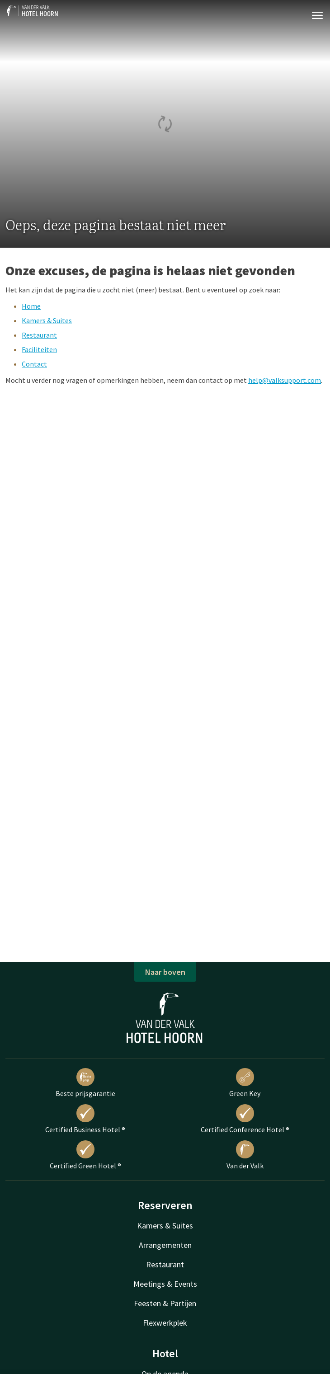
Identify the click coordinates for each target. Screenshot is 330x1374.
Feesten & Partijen (165, 1303)
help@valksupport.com (284, 380)
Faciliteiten (39, 349)
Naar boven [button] (165, 972)
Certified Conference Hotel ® (245, 1119)
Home (31, 306)
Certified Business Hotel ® (85, 1119)
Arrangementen (165, 1245)
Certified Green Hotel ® (85, 1155)
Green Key (244, 1083)
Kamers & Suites (47, 320)
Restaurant (39, 334)
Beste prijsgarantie (85, 1083)
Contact (34, 363)
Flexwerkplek (165, 1323)
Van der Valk (245, 1155)
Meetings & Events (165, 1284)
